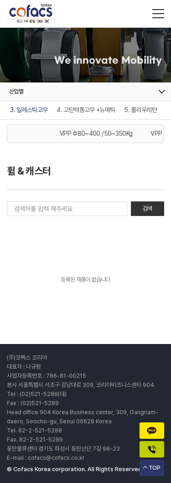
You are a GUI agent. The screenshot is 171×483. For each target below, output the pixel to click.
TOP (154, 467)
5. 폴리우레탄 (140, 109)
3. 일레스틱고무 (28, 109)
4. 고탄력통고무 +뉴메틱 (86, 109)
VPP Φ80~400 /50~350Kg (96, 133)
